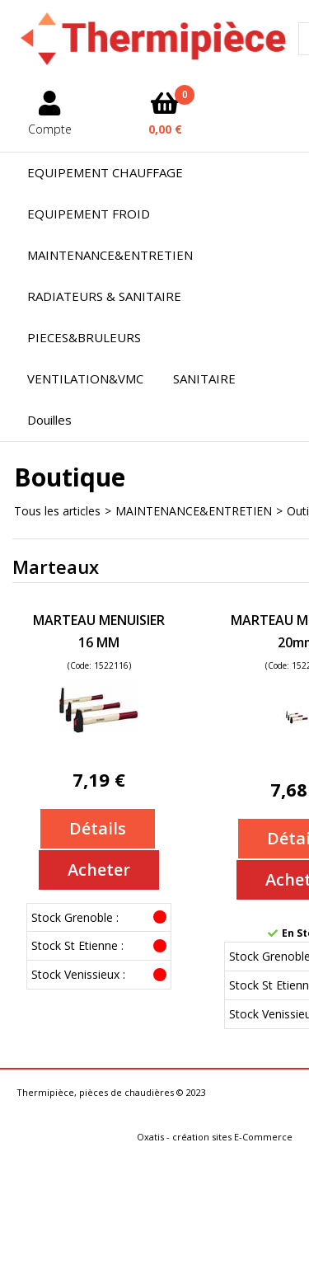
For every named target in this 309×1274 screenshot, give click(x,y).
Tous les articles (57, 511)
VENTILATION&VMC (85, 378)
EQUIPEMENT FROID (88, 213)
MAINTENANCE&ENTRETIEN (110, 255)
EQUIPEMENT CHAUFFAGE (105, 172)
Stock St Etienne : (77, 945)
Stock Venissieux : (78, 974)
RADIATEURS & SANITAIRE (104, 296)
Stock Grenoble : (75, 917)
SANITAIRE (204, 378)
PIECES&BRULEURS (84, 337)
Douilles (49, 419)
